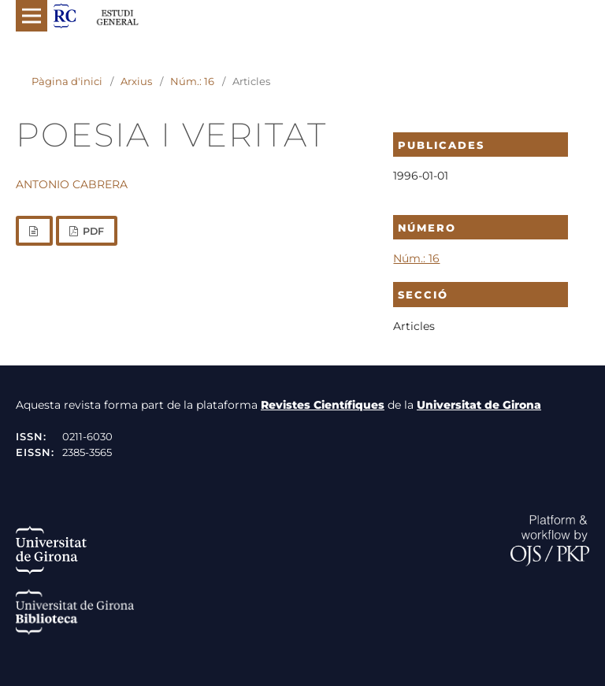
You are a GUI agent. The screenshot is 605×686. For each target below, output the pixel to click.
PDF (92, 231)
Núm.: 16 (192, 81)
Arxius (136, 81)
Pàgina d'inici (67, 81)
